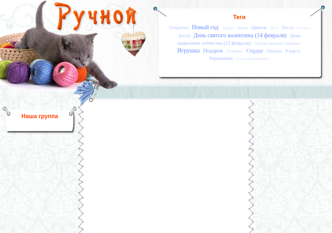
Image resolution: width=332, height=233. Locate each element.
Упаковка (234, 51)
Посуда (302, 28)
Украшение (221, 58)
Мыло (242, 27)
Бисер (184, 35)
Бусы (274, 28)
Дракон (227, 28)
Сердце (254, 51)
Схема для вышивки (252, 59)
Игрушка (188, 50)
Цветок (259, 27)
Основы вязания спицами (277, 43)
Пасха (287, 27)
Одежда (274, 50)
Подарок (213, 51)
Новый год (205, 27)
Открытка (179, 27)
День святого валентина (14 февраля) (240, 35)
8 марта (292, 50)
